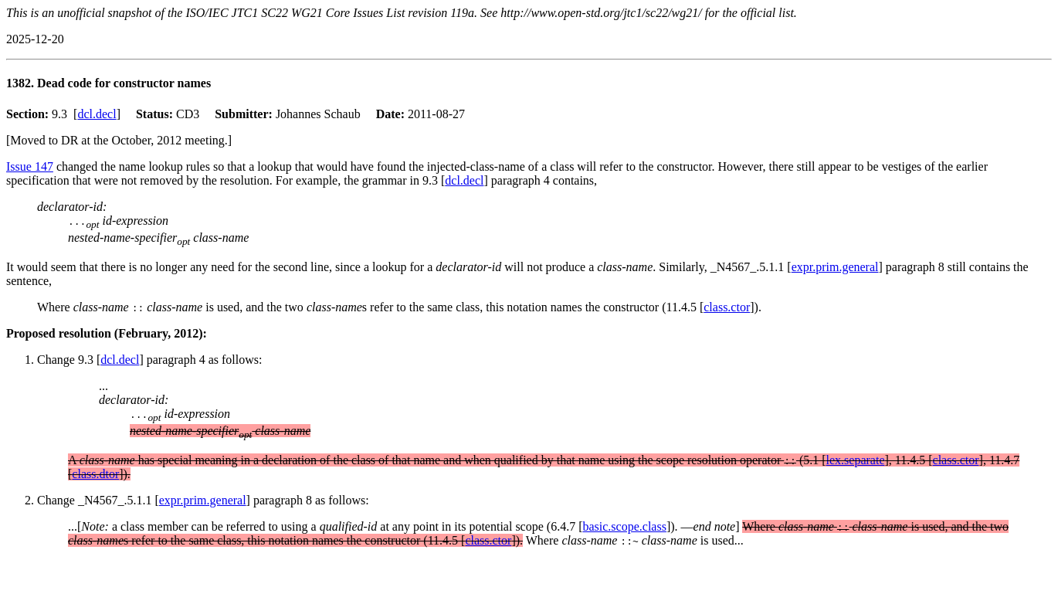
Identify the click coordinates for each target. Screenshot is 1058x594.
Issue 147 (29, 166)
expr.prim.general (835, 266)
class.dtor (95, 473)
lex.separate (855, 460)
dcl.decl (96, 113)
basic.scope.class (624, 526)
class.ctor (727, 307)
